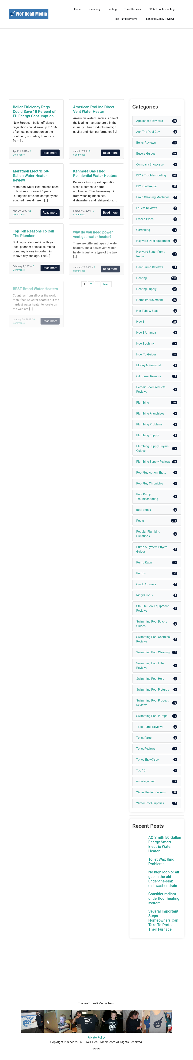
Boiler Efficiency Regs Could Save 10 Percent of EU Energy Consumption (34, 111)
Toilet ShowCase (147, 759)
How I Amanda (146, 332)
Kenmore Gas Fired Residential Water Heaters (95, 173)
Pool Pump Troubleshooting (147, 497)
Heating (112, 9)
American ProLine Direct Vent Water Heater (93, 109)
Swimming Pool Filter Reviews (150, 665)
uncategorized (145, 781)
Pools (140, 520)
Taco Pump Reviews (149, 727)
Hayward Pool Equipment (153, 241)
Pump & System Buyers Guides (151, 549)
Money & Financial (148, 365)
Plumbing (94, 9)
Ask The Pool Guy (148, 132)
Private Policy (96, 1037)
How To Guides (146, 354)
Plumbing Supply (147, 435)
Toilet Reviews (132, 9)
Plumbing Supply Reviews (160, 18)
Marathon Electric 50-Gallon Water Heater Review (31, 175)
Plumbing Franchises (150, 413)
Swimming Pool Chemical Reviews (153, 639)
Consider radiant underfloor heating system (163, 898)
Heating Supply (146, 289)
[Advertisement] (96, 64)
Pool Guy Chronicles (149, 483)
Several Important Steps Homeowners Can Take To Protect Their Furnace (163, 920)
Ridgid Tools (144, 595)
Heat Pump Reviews (125, 18)
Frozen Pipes (145, 219)
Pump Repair (144, 562)
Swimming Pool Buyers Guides (151, 624)
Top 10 (141, 770)
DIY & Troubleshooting (162, 9)
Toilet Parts (144, 738)
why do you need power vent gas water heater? (93, 238)
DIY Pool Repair (146, 186)
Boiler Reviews (146, 142)
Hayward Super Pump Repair (150, 254)
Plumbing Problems (149, 424)
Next (106, 284)
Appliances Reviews (149, 121)
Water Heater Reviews (151, 792)
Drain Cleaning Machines (152, 197)
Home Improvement (149, 300)
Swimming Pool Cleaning (153, 652)
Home (77, 9)
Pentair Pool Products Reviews (150, 389)
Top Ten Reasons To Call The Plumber (33, 236)
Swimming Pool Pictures (152, 689)
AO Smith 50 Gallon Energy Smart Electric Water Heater (164, 844)
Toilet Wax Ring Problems (161, 861)
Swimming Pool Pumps (151, 716)
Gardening (143, 230)
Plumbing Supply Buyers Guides (152, 448)
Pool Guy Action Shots (151, 472)
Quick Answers (146, 584)
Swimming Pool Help (150, 678)
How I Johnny (145, 343)
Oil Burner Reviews (148, 376)
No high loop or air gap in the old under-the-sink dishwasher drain (163, 879)
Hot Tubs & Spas (147, 311)
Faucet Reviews (146, 208)
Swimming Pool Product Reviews (152, 703)
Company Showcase (150, 164)
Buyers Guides (145, 153)
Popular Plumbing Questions (148, 534)
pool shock (143, 510)
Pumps (141, 573)
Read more (50, 153)
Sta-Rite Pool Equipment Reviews (152, 608)
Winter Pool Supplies (150, 803)
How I (140, 321)
